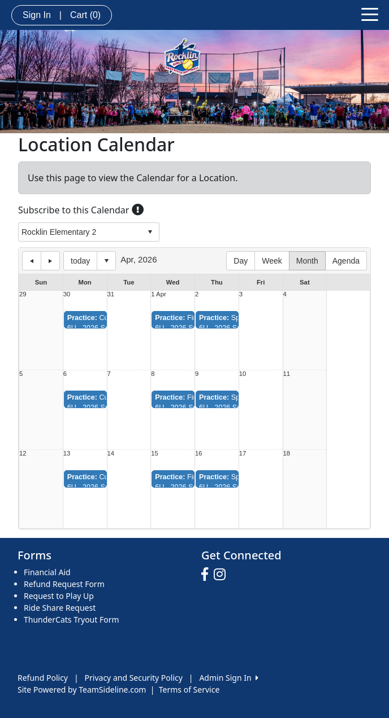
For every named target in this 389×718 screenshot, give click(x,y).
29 (23, 294)
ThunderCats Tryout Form (71, 619)
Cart (85, 15)
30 (67, 294)
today (80, 260)
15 (154, 453)
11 (287, 374)
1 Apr (158, 294)
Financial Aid (47, 572)
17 (243, 453)
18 (287, 453)
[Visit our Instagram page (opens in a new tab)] (222, 574)
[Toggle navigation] (370, 13)
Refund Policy (43, 677)
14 (111, 453)
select (150, 232)
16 (198, 453)
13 (67, 453)
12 (23, 453)
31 (111, 294)
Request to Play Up (59, 595)
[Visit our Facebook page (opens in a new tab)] (207, 574)
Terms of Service (189, 689)
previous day (31, 260)
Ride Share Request (60, 607)
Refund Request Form (64, 584)
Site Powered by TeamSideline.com (82, 689)
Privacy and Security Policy (134, 677)
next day (50, 260)
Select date (106, 260)
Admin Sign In (228, 677)
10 (243, 374)
